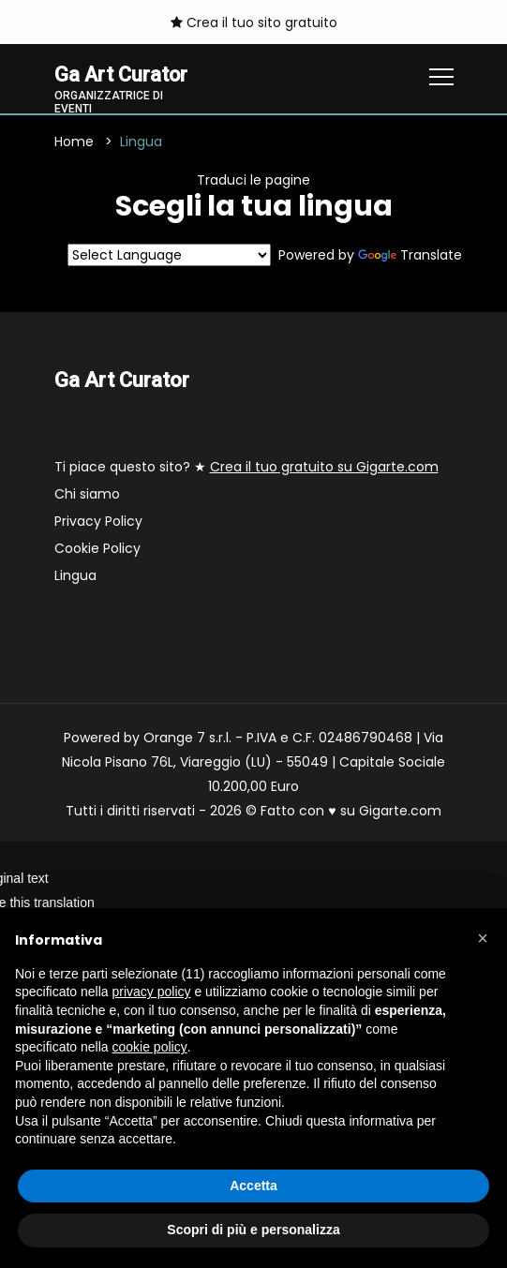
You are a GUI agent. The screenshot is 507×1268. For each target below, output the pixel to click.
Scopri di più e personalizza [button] (253, 1229)
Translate (410, 255)
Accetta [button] (253, 1185)
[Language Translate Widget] (169, 256)
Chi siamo (87, 494)
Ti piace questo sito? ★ (246, 466)
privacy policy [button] (151, 991)
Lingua (75, 575)
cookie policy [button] (149, 1046)
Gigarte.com (400, 810)
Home (74, 142)
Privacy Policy (98, 521)
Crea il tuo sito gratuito (254, 22)
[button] (483, 938)
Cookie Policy (97, 548)
